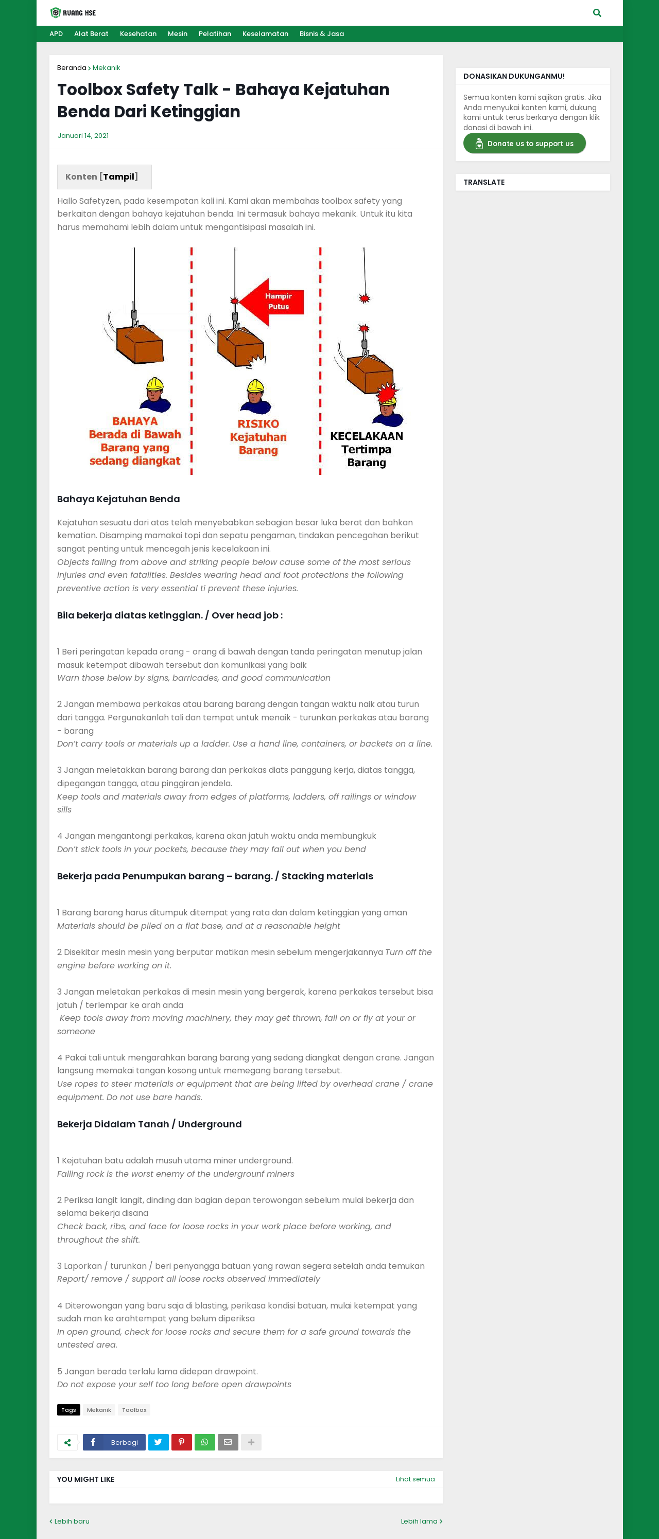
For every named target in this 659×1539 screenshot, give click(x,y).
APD (56, 34)
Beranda (71, 68)
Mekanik (106, 68)
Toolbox (134, 1410)
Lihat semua (415, 1479)
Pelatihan (215, 34)
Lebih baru (72, 1521)
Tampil (118, 177)
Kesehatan (138, 34)
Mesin (177, 34)
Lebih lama (419, 1521)
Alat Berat (91, 34)
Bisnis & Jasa (322, 34)
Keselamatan (265, 34)
